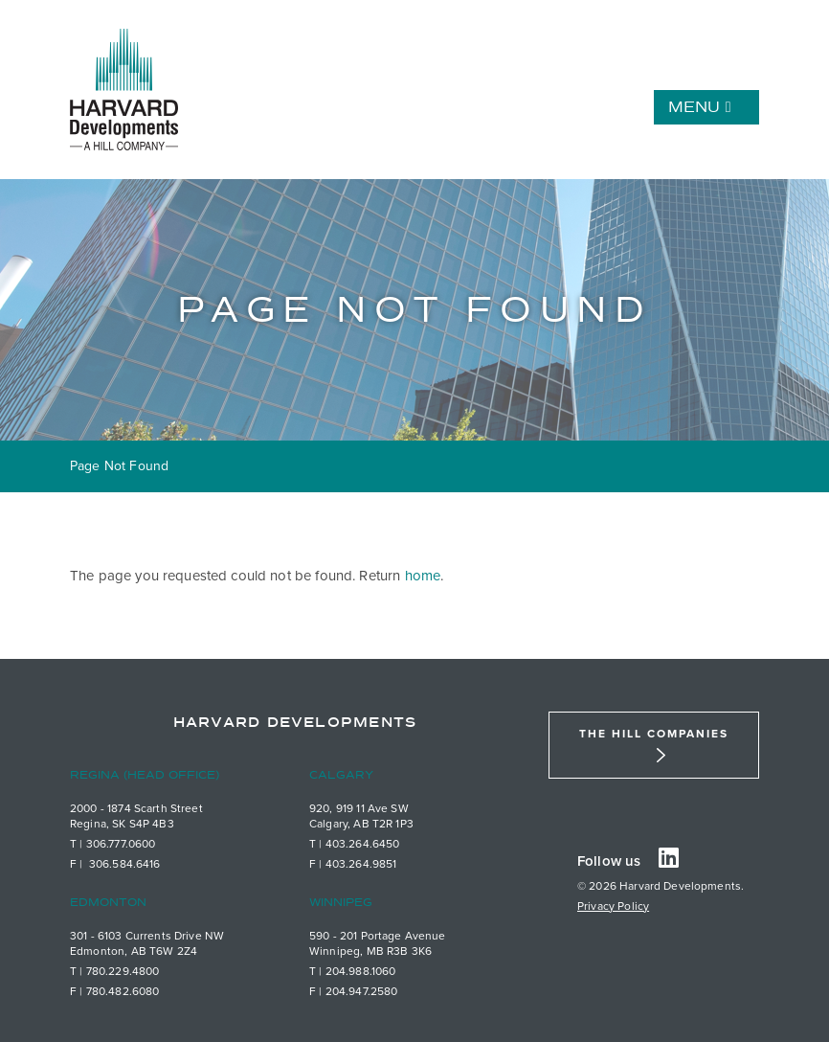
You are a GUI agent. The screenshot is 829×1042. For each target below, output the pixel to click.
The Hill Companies (653, 733)
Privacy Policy (613, 906)
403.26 (344, 843)
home (423, 575)
